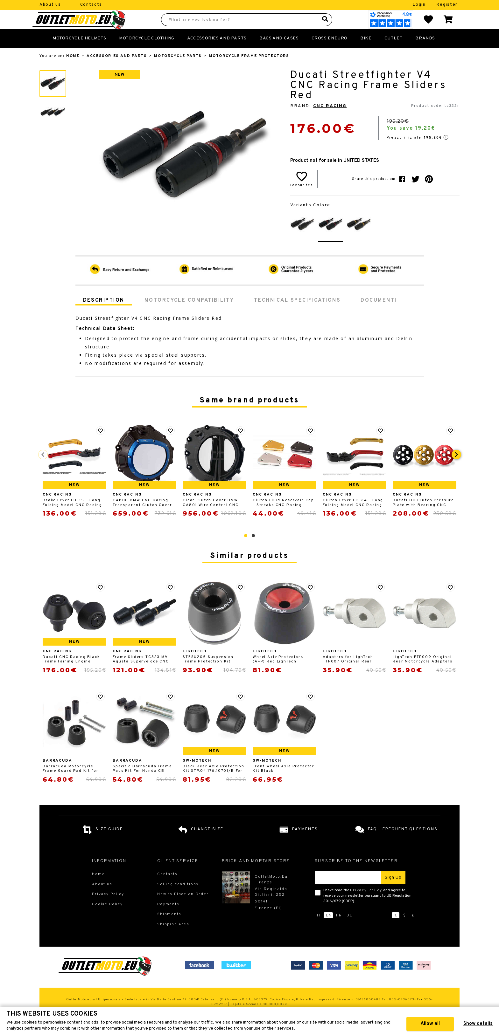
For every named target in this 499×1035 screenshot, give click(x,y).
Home (72, 69)
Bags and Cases (279, 52)
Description (103, 314)
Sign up (393, 891)
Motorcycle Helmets (79, 52)
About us (50, 4)
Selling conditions (178, 898)
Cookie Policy (107, 918)
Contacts (91, 4)
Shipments (169, 928)
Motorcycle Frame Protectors (249, 69)
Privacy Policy (366, 904)
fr (339, 929)
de (350, 929)
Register (447, 4)
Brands (425, 52)
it (319, 929)
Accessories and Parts (217, 52)
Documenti (379, 314)
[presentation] (456, 468)
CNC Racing (330, 120)
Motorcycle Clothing (146, 52)
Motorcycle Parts (177, 69)
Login (420, 4)
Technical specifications (297, 314)
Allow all (430, 1024)
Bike (365, 52)
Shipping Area (173, 938)
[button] (246, 549)
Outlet (393, 52)
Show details (478, 1024)
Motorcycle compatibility (189, 314)
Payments (168, 918)
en (329, 929)
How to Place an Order (183, 908)
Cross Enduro (330, 52)
